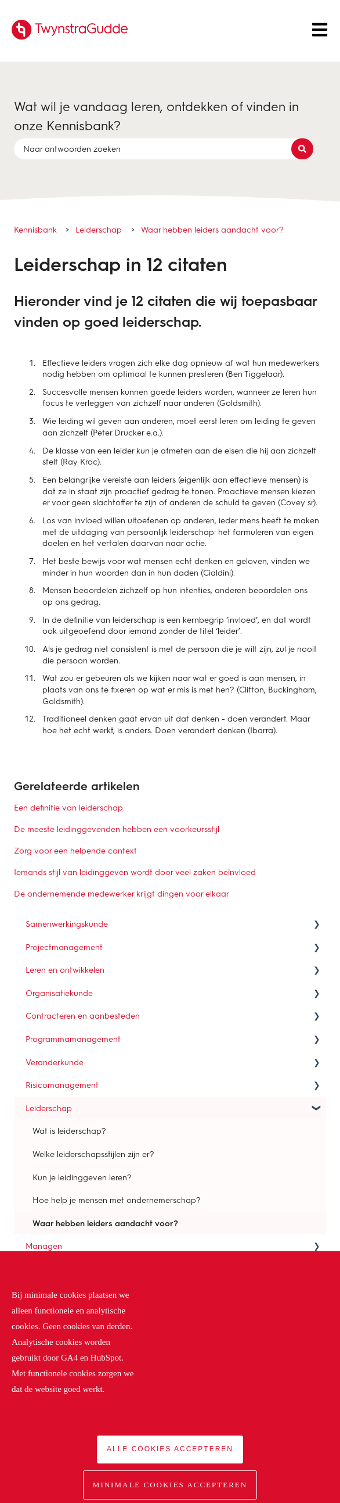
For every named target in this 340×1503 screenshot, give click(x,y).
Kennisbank (35, 229)
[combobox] (159, 148)
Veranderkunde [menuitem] (55, 1062)
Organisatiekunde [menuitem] (59, 992)
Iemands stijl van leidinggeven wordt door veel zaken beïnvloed (135, 871)
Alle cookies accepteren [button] (170, 1449)
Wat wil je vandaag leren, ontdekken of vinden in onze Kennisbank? (156, 116)
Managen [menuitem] (44, 1245)
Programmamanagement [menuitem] (73, 1038)
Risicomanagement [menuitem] (62, 1084)
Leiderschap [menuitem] (49, 1107)
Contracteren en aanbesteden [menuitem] (83, 1015)
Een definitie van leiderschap (68, 807)
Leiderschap (98, 229)
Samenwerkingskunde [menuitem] (67, 923)
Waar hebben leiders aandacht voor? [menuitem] (105, 1223)
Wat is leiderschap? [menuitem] (69, 1130)
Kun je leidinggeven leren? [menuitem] (82, 1177)
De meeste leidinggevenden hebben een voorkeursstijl (116, 828)
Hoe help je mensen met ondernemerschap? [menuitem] (116, 1199)
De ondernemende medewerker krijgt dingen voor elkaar (121, 893)
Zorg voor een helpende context (75, 850)
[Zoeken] (302, 148)
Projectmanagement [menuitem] (64, 946)
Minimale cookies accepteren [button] (170, 1484)
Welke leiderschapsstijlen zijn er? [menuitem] (93, 1153)
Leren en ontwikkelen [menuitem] (65, 969)
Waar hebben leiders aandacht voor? (212, 229)
